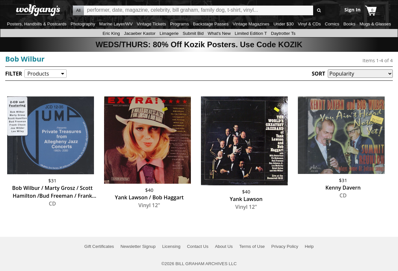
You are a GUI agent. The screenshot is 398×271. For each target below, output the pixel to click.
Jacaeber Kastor (139, 33)
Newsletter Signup (137, 246)
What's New (219, 33)
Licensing (171, 246)
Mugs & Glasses (375, 23)
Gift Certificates (99, 246)
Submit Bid (193, 33)
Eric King (111, 33)
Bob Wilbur (25, 58)
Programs (179, 23)
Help (309, 246)
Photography (83, 23)
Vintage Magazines (250, 23)
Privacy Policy (284, 246)
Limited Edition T (251, 33)
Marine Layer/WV (116, 23)
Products (38, 73)
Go (319, 11)
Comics (332, 23)
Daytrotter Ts (283, 33)
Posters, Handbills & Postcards (37, 23)
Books (349, 23)
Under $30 (283, 23)
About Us (224, 246)
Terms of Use (252, 246)
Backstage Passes (211, 23)
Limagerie (169, 33)
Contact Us (197, 246)
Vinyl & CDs (309, 23)
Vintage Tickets (151, 23)
